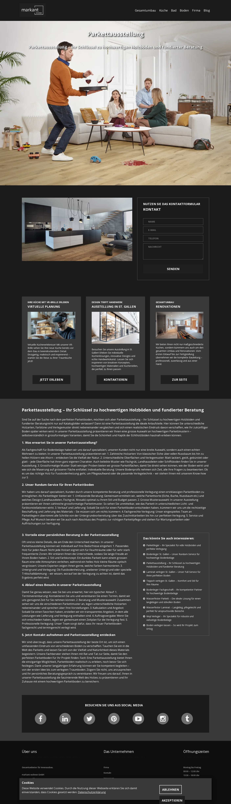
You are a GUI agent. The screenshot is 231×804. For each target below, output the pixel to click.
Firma (196, 10)
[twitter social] (89, 720)
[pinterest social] (114, 720)
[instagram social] (163, 720)
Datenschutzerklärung (92, 792)
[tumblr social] (187, 720)
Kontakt (107, 772)
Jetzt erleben (51, 380)
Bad (173, 10)
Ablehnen (170, 790)
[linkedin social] (65, 720)
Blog (207, 10)
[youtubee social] (138, 720)
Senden (173, 269)
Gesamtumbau (145, 10)
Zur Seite (179, 380)
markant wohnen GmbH (33, 774)
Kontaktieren (115, 380)
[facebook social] (40, 720)
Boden (184, 10)
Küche (163, 10)
